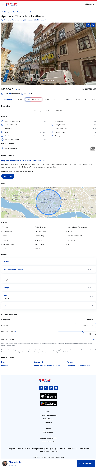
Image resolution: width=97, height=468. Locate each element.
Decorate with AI (33, 99)
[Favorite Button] (93, 25)
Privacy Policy (50, 449)
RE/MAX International (48, 415)
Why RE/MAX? (48, 432)
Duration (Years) (7, 331)
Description (7, 99)
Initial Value (5, 326)
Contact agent (82, 99)
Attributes (57, 99)
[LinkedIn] (51, 388)
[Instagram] (46, 388)
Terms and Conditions (66, 449)
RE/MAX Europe (48, 419)
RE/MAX (48, 411)
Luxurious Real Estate (48, 442)
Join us (48, 428)
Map (47, 99)
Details (19, 99)
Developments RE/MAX (48, 438)
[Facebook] (41, 388)
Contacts (48, 422)
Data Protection (51, 451)
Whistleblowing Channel (34, 449)
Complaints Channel (15, 449)
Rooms (68, 99)
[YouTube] (56, 388)
